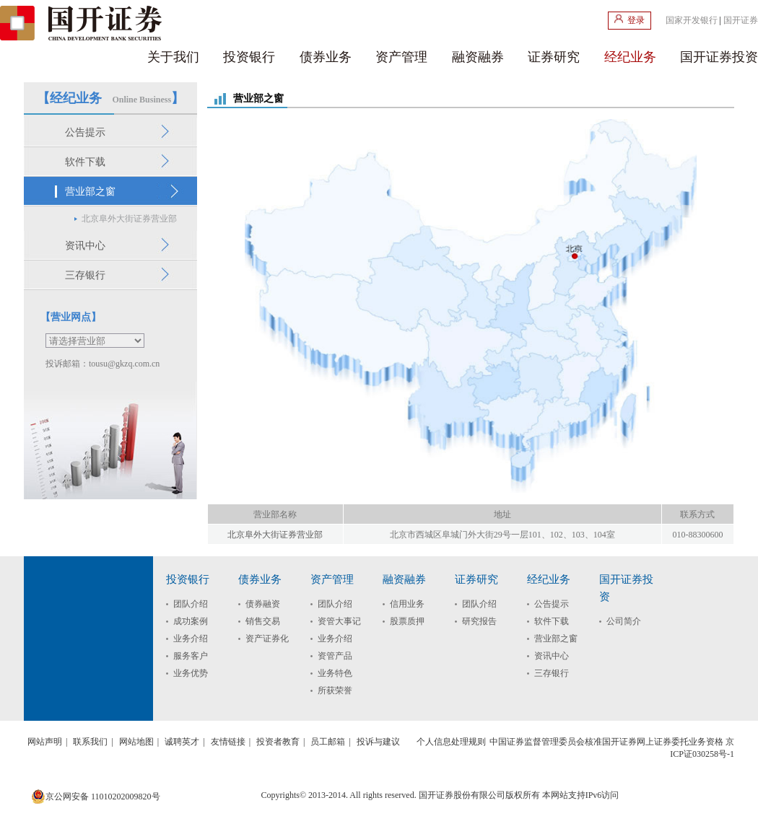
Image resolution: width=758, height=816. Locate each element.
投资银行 (249, 57)
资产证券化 (267, 638)
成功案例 (190, 621)
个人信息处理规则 (451, 742)
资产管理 (401, 57)
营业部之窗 (556, 638)
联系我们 (90, 742)
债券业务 (326, 57)
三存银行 (551, 673)
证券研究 (554, 57)
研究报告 (479, 621)
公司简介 (623, 621)
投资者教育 (278, 742)
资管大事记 (339, 621)
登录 (629, 19)
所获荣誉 (335, 690)
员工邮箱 (327, 742)
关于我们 (173, 57)
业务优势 (190, 673)
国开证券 (740, 20)
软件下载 (551, 621)
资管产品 (335, 656)
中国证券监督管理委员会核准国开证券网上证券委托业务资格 (606, 742)
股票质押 (407, 621)
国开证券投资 (719, 57)
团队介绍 (190, 604)
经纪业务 (630, 57)
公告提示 (551, 604)
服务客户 (190, 656)
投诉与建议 (378, 742)
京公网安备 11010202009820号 (95, 796)
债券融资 (262, 604)
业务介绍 (190, 638)
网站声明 (44, 742)
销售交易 (262, 621)
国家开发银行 (692, 20)
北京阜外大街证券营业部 (275, 535)
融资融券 (478, 57)
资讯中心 (551, 656)
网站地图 (136, 742)
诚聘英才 (182, 742)
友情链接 (228, 742)
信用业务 (407, 604)
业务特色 (335, 673)
